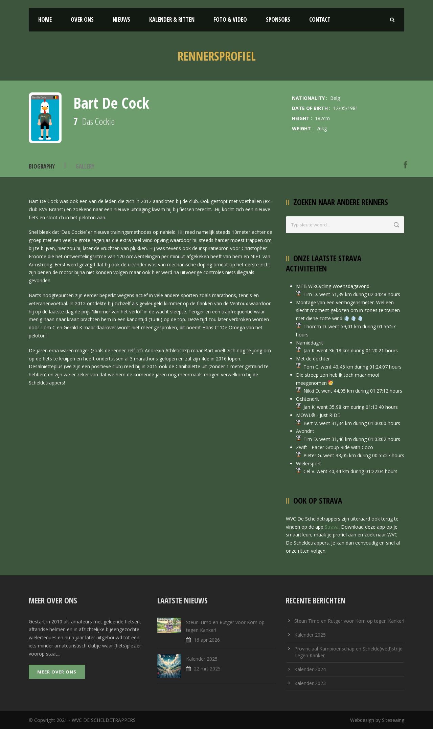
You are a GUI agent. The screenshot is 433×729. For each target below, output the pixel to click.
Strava (332, 527)
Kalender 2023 (310, 683)
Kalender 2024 (310, 669)
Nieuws (121, 19)
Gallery (84, 166)
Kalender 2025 (310, 635)
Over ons (82, 19)
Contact (320, 19)
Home (45, 19)
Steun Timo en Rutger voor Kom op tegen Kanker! (349, 621)
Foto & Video (230, 19)
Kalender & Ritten (172, 19)
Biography (42, 166)
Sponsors (278, 19)
